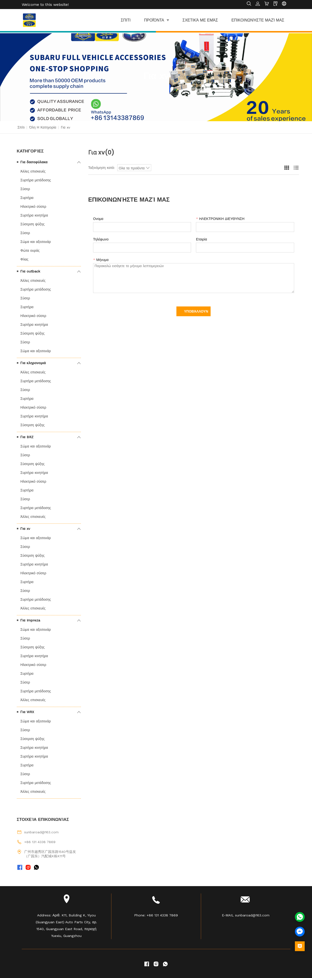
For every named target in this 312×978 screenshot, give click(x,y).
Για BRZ (27, 437)
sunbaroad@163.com (41, 832)
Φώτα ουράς (30, 250)
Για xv (25, 529)
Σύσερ (25, 189)
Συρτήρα (27, 198)
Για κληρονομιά (33, 363)
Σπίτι (21, 127)
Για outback (30, 271)
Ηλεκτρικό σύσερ (33, 206)
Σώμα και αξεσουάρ (36, 242)
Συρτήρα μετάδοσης (36, 180)
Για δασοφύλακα (34, 162)
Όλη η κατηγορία (42, 127)
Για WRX (27, 712)
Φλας (25, 259)
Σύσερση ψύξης (33, 224)
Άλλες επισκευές (33, 171)
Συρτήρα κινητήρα (34, 215)
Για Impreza (30, 620)
